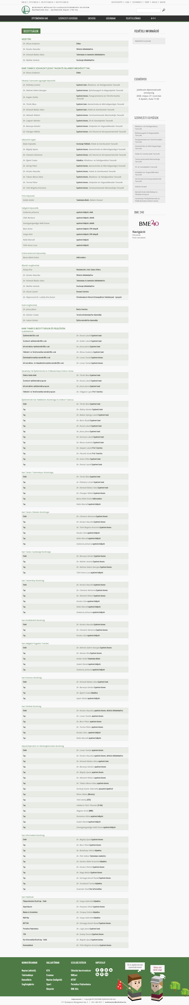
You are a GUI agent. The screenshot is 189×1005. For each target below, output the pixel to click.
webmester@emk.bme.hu (115, 1002)
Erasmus (50, 975)
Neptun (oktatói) (29, 970)
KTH (48, 970)
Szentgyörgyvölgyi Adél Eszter (36, 223)
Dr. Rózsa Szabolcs (31, 43)
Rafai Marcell (29, 239)
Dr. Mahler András (31, 60)
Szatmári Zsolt (82, 889)
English (154, 2)
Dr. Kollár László (83, 341)
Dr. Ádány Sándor (84, 409)
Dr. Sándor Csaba (30, 315)
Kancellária (26, 979)
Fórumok (136, 235)
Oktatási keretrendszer (81, 970)
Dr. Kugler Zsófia (30, 97)
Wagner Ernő (82, 811)
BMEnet (74, 975)
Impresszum (76, 999)
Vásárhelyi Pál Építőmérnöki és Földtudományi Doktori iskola (147, 199)
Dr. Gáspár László (84, 448)
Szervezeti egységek (67, 18)
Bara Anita (27, 228)
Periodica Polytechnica (81, 984)
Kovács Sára (81, 533)
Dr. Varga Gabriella (84, 901)
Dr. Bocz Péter (82, 721)
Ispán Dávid (81, 698)
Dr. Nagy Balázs (83, 872)
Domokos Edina (83, 816)
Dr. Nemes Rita (83, 653)
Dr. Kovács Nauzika (31, 49)
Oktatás (92, 18)
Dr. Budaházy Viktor (85, 850)
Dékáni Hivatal (96, 200)
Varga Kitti (27, 234)
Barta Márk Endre (31, 257)
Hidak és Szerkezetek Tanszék (100, 109)
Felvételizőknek (133, 18)
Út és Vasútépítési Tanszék (101, 120)
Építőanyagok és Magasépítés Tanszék (106, 90)
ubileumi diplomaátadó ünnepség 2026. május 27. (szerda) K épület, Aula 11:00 (148, 94)
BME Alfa (74, 988)
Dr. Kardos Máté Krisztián (87, 861)
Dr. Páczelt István (84, 453)
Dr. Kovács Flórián (84, 867)
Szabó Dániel (82, 664)
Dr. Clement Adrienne (32, 155)
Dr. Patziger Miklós (31, 131)
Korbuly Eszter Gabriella (87, 788)
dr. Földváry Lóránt (31, 85)
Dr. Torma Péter (30, 182)
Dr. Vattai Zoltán (30, 320)
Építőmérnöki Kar (40, 18)
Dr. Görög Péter (30, 166)
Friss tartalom (139, 237)
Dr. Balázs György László (87, 415)
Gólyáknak (111, 18)
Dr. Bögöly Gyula (30, 149)
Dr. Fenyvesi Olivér (84, 906)
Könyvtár (50, 988)
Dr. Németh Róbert (31, 115)
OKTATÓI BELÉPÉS (117, 2)
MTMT (73, 979)
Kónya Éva (27, 269)
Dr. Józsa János (29, 309)
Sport (48, 984)
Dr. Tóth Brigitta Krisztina (34, 188)
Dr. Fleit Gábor (82, 856)
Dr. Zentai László (83, 464)
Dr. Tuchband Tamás (85, 883)
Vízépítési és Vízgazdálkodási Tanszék (105, 126)
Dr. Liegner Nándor (31, 120)
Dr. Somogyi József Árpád (87, 878)
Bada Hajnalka (29, 144)
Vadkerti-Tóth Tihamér (86, 805)
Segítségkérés (28, 984)
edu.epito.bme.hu (47, 2)
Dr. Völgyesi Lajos (84, 391)
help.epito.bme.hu (62, 2)
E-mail (127, 2)
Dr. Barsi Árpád (83, 420)
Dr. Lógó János (82, 928)
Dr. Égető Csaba (30, 160)
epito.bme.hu (33, 2)
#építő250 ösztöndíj (143, 41)
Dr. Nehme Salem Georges (34, 90)
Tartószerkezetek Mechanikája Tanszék (106, 115)
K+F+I (153, 18)
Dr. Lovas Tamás (83, 357)
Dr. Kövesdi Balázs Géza (33, 54)
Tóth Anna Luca (30, 245)
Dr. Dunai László (30, 291)
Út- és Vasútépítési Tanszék (146, 167)
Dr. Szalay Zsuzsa (84, 934)
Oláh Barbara (29, 217)
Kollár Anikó (28, 200)
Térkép (147, 2)
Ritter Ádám (81, 794)
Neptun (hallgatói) (54, 979)
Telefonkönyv (137, 2)
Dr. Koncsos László (84, 437)
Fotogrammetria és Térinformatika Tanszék (148, 140)
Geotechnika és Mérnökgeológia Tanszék (105, 104)
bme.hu (24, 2)
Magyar (162, 2)
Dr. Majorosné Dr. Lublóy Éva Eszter (39, 297)
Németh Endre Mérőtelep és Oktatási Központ (146, 193)
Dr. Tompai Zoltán (84, 912)
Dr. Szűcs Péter (83, 459)
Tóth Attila (81, 799)
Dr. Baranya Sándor (31, 126)
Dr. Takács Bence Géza (33, 177)
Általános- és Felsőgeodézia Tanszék (103, 85)
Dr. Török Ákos (29, 104)
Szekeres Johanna (31, 212)
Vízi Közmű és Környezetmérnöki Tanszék (107, 131)
